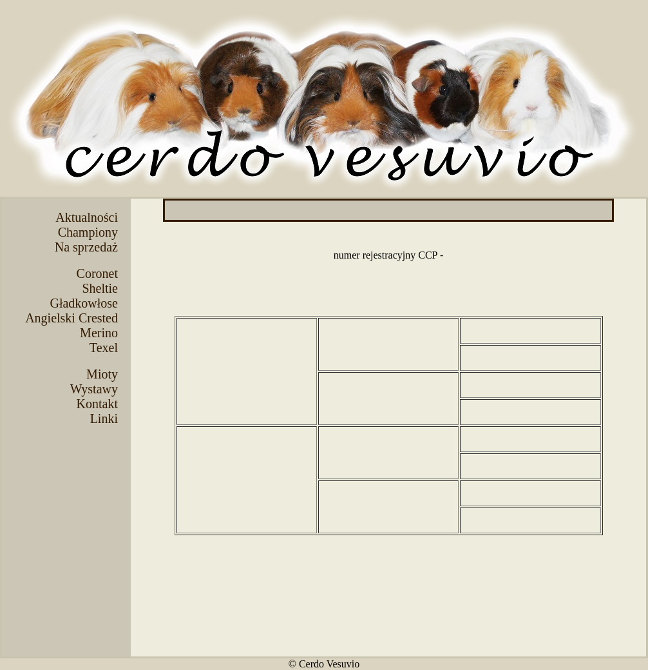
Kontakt (97, 404)
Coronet (97, 273)
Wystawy (94, 389)
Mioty (102, 374)
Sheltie (100, 288)
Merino (99, 333)
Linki (104, 418)
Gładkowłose (84, 303)
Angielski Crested (71, 318)
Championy (88, 232)
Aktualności (86, 217)
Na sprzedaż (86, 247)
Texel (104, 347)
